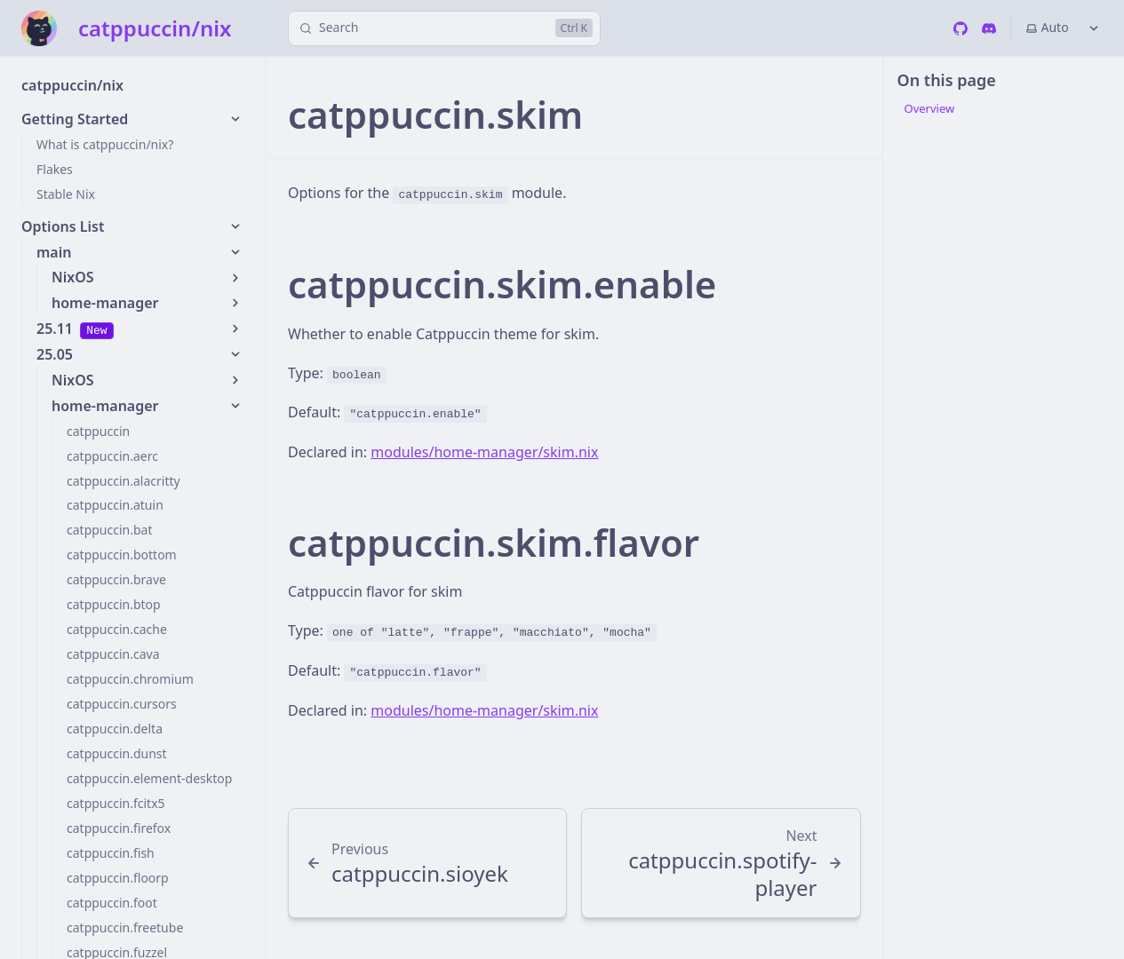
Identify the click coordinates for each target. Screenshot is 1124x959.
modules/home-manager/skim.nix (484, 452)
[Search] (444, 28)
